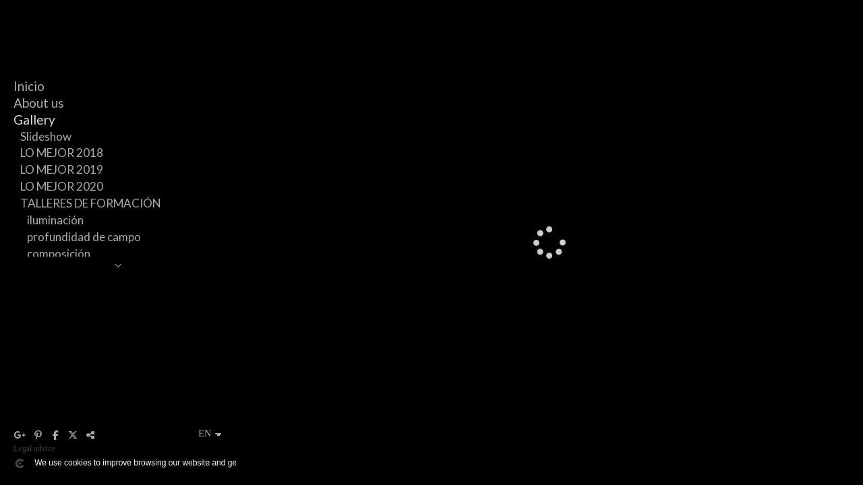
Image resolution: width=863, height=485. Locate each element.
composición (58, 254)
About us (38, 102)
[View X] (73, 435)
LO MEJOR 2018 (61, 153)
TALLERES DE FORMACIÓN (90, 203)
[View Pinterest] (37, 435)
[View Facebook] (55, 435)
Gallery (34, 119)
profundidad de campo (84, 237)
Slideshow (45, 136)
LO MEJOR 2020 (61, 186)
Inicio (28, 86)
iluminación (55, 220)
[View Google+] (20, 435)
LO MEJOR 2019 (61, 169)
